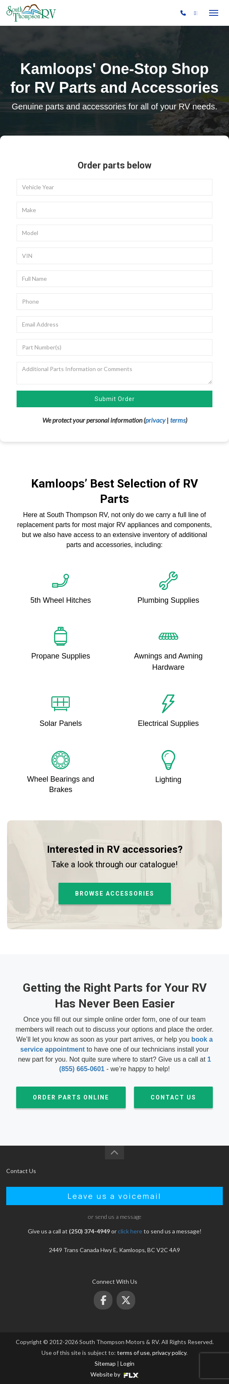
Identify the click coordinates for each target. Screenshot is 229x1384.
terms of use (133, 1352)
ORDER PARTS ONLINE (71, 1097)
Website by (114, 1374)
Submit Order (115, 399)
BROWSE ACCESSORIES (114, 893)
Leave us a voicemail (115, 1196)
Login (127, 1363)
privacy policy (169, 1352)
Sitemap (105, 1363)
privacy (155, 420)
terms (177, 420)
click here (130, 1231)
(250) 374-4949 (156, 13)
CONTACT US (173, 1097)
